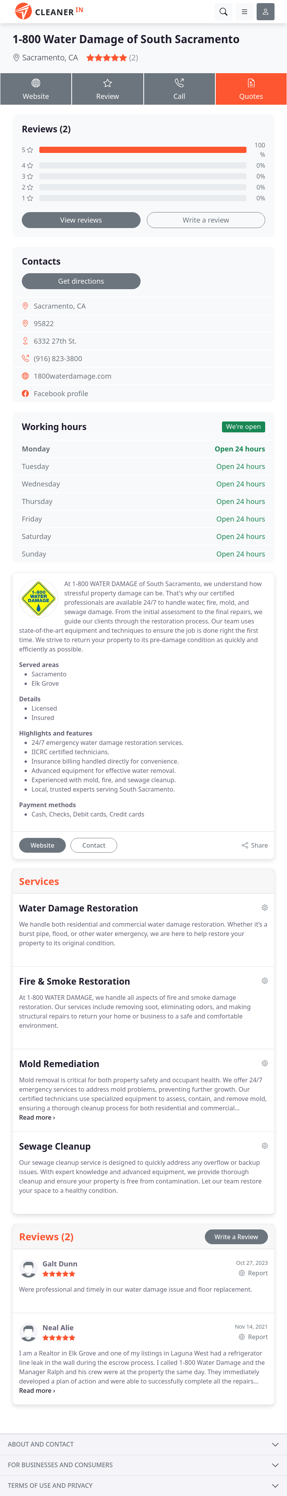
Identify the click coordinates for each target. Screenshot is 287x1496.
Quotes (251, 88)
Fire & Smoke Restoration (74, 981)
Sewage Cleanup (55, 1146)
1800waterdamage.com (73, 376)
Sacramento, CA (50, 57)
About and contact (41, 1444)
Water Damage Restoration (78, 908)
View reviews (81, 220)
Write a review (206, 220)
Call (179, 88)
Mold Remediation (59, 1064)
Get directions (81, 281)
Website (36, 88)
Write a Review (236, 1237)
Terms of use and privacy (50, 1485)
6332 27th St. (55, 341)
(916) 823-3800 (58, 358)
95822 (44, 323)
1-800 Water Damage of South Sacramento (125, 39)
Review (107, 88)
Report (253, 1273)
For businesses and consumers (60, 1465)
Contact (94, 845)
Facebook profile (61, 393)
